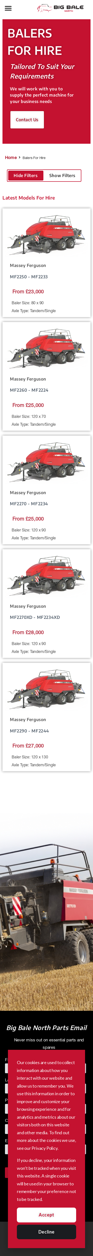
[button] (8, 8)
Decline (46, 1232)
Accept (46, 1214)
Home (11, 157)
